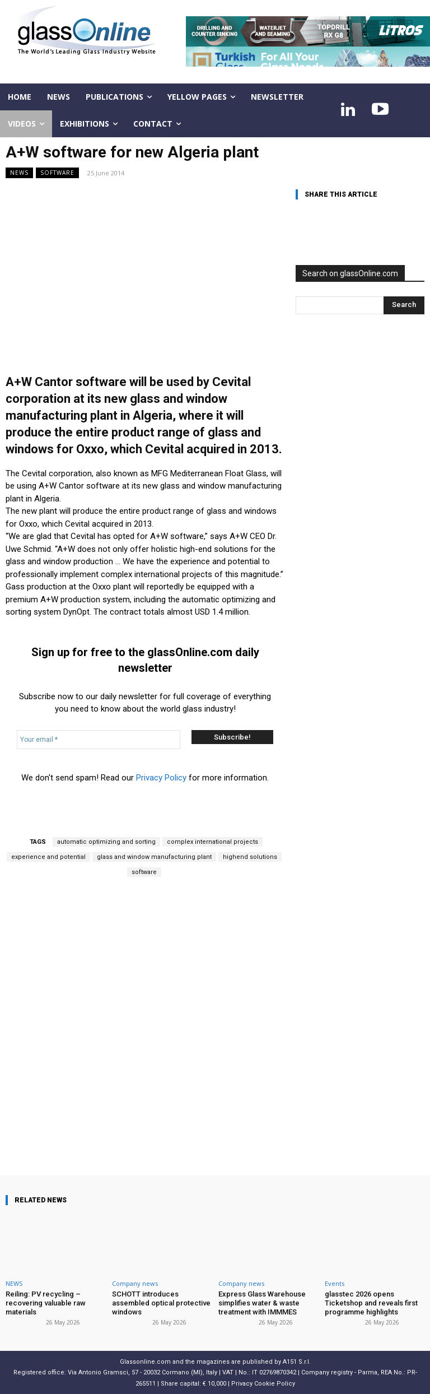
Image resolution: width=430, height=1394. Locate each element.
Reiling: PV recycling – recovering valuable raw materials (46, 1303)
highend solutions (250, 857)
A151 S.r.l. (297, 1361)
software (144, 872)
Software (57, 173)
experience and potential (48, 857)
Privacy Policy (161, 778)
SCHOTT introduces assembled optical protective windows (161, 1303)
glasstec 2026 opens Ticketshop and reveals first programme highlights (371, 1303)
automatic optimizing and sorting (106, 841)
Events (334, 1283)
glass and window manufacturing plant (154, 857)
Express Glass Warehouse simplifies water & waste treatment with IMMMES (262, 1303)
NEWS (19, 173)
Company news (135, 1283)
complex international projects (212, 841)
